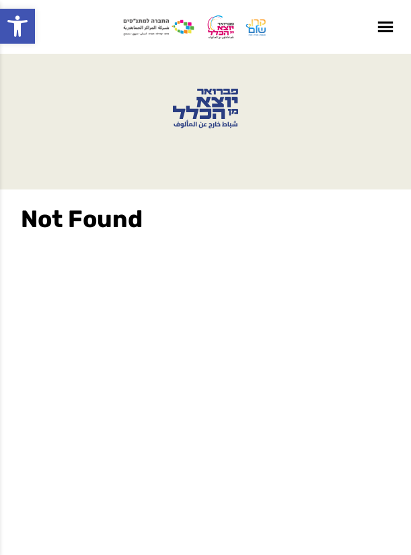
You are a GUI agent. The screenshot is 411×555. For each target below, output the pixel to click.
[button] (17, 26)
